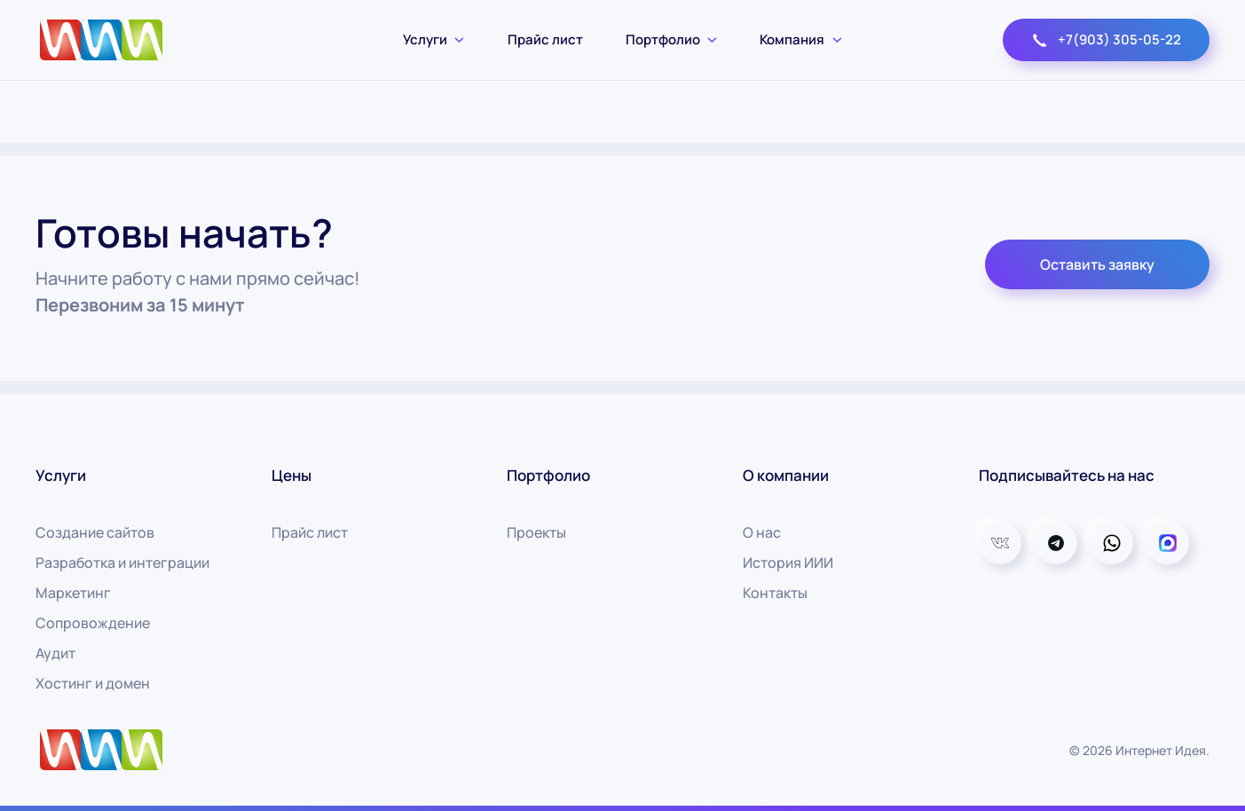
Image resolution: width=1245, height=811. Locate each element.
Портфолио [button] (672, 39)
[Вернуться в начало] (101, 40)
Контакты (775, 592)
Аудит (55, 653)
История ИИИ (788, 562)
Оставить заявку (1097, 264)
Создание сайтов (94, 532)
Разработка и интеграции (122, 562)
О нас (762, 532)
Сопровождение (92, 623)
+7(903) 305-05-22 (1106, 39)
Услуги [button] (434, 39)
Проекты (536, 532)
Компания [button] (801, 39)
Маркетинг (73, 592)
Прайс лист (545, 39)
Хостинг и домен (92, 683)
